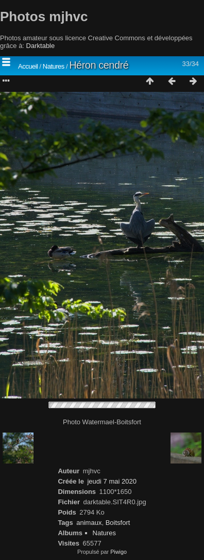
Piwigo (118, 552)
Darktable (40, 46)
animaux (88, 522)
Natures (53, 66)
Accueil (28, 66)
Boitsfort (118, 522)
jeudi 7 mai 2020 (111, 481)
